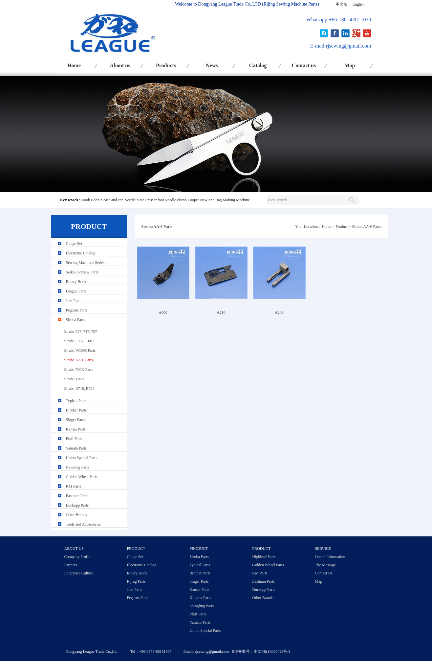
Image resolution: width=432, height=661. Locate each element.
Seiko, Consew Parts (82, 272)
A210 (221, 312)
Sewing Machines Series (85, 262)
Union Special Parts (81, 457)
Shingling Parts (201, 606)
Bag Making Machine (232, 200)
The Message (325, 565)
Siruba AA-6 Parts (366, 226)
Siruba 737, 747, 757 (80, 331)
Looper (193, 200)
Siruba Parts (75, 319)
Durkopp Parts (77, 505)
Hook (85, 200)
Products (166, 65)
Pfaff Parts (74, 438)
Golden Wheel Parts (81, 476)
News (212, 65)
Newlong (207, 200)
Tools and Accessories (83, 524)
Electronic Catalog (81, 253)
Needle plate (134, 200)
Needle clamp (175, 200)
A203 (279, 312)
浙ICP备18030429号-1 (272, 651)
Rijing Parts (136, 581)
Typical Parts (76, 400)
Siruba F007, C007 (79, 341)
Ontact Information (330, 556)
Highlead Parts (263, 556)
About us (120, 65)
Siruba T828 (74, 379)
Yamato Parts (76, 448)
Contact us (304, 65)
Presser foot (154, 200)
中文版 (342, 4)
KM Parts (73, 486)
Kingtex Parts (200, 597)
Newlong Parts (77, 467)
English (359, 4)
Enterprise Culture (78, 573)
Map (350, 65)
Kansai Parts (76, 429)
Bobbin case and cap (107, 200)
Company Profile (77, 556)
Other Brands (76, 514)
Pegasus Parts (77, 310)
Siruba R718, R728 (79, 388)
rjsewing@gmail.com (348, 46)
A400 (163, 312)
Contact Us (324, 573)
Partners (70, 565)
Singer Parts (75, 419)
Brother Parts (76, 410)
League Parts (76, 291)
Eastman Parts (77, 495)
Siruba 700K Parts (78, 369)
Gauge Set (74, 243)
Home (74, 65)
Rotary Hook (76, 281)
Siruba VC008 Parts (80, 350)
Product (341, 226)
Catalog (258, 65)
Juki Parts (73, 300)
